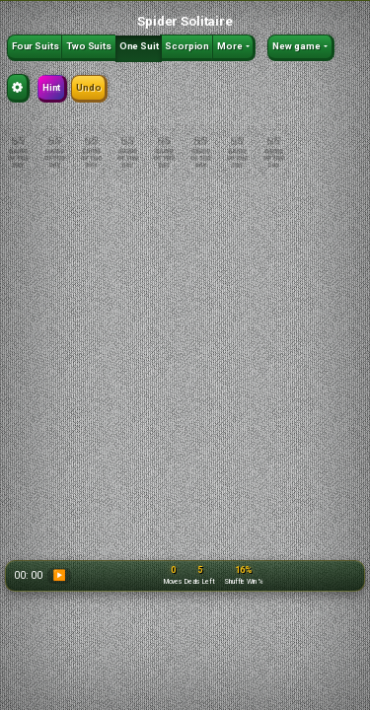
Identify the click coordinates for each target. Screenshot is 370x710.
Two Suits (88, 45)
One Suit (139, 45)
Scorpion (187, 45)
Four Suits (35, 45)
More (230, 45)
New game (296, 45)
